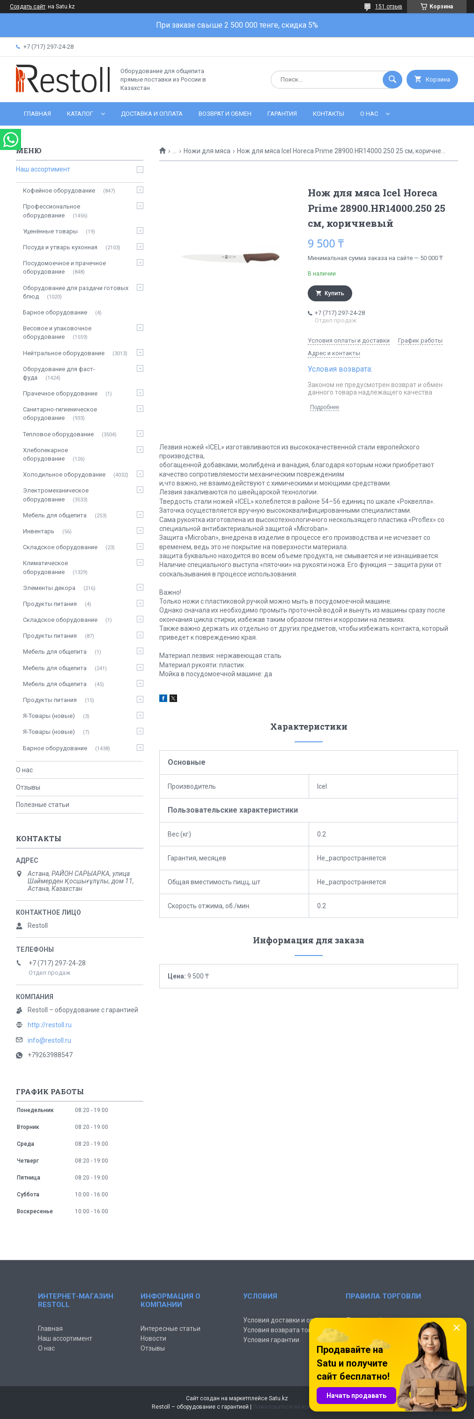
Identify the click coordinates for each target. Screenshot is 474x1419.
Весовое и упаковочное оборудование (57, 332)
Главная (37, 113)
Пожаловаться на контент (287, 1407)
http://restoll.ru (50, 1025)
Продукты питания (50, 603)
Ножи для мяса (207, 151)
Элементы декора (49, 587)
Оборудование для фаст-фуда (59, 373)
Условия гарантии (271, 1340)
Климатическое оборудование (45, 567)
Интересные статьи (170, 1328)
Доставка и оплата (152, 113)
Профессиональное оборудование (51, 210)
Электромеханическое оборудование (56, 494)
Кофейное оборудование (59, 190)
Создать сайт (27, 6)
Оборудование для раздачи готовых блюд (75, 292)
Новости (153, 1338)
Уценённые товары (50, 231)
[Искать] (392, 80)
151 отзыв (388, 6)
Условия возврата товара (283, 1330)
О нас (369, 113)
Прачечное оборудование (60, 393)
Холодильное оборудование (64, 474)
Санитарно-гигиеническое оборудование (60, 413)
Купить (334, 293)
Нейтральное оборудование (63, 353)
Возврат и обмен (225, 113)
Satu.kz (278, 1398)
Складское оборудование (60, 547)
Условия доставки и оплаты (286, 1320)
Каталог (80, 113)
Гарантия (282, 113)
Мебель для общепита (55, 515)
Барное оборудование (55, 312)
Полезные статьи (42, 804)
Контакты (328, 113)
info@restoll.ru (49, 1040)
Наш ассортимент (43, 169)
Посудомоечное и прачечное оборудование (64, 267)
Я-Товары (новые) (49, 715)
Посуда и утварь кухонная (60, 247)
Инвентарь (38, 531)
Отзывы (28, 787)
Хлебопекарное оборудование (45, 454)
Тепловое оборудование (58, 434)
